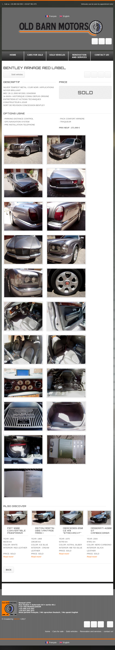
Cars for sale (35, 56)
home (13, 56)
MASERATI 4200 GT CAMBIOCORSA (101, 530)
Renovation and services (79, 56)
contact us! (101, 56)
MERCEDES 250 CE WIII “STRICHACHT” (73, 530)
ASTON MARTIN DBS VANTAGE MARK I (44, 530)
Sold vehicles (57, 56)
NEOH (16, 619)
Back (8, 569)
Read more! (8, 557)
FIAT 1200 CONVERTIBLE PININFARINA (16, 530)
